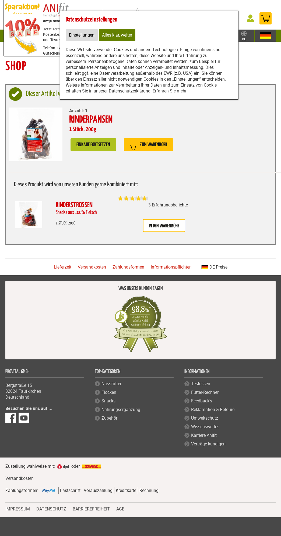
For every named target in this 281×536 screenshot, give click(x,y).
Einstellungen (81, 35)
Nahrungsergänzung (120, 409)
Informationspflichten (171, 267)
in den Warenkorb (164, 225)
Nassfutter (111, 384)
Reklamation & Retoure (212, 409)
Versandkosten (92, 267)
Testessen (200, 384)
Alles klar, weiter (117, 35)
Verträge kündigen (208, 444)
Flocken (108, 392)
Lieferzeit (62, 267)
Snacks (108, 401)
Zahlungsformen (128, 267)
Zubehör (109, 418)
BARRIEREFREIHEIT (91, 508)
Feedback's (201, 401)
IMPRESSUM (17, 508)
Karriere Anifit (204, 435)
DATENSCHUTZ (51, 508)
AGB (120, 509)
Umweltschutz (204, 418)
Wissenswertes (205, 427)
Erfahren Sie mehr (170, 91)
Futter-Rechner (205, 392)
